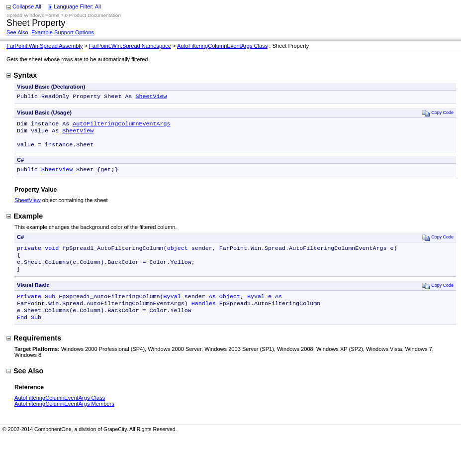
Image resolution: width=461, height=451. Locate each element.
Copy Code (438, 113)
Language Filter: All (77, 6)
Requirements (33, 352)
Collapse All (26, 6)
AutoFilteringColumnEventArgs (121, 125)
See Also (17, 32)
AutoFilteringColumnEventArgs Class (222, 46)
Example (42, 32)
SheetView (151, 97)
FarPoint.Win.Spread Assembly (44, 46)
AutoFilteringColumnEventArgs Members (64, 418)
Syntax (21, 75)
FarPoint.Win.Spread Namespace (130, 46)
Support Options (74, 32)
